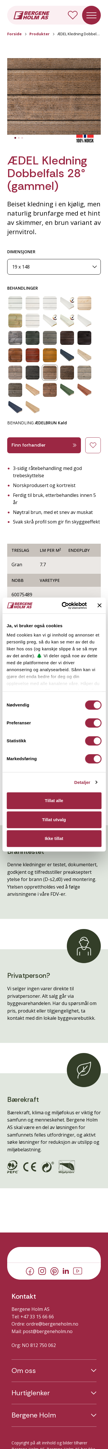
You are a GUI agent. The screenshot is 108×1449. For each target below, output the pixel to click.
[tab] (15, 138)
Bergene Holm (34, 1415)
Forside (14, 33)
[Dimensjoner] (54, 267)
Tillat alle (54, 800)
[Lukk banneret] (99, 606)
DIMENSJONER (21, 251)
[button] (54, 96)
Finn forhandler (44, 445)
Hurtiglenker (31, 1393)
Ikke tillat (54, 838)
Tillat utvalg (54, 819)
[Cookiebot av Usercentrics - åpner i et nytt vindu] (64, 605)
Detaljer (82, 782)
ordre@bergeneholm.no (52, 1324)
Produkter (39, 33)
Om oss (24, 1370)
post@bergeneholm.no (48, 1331)
